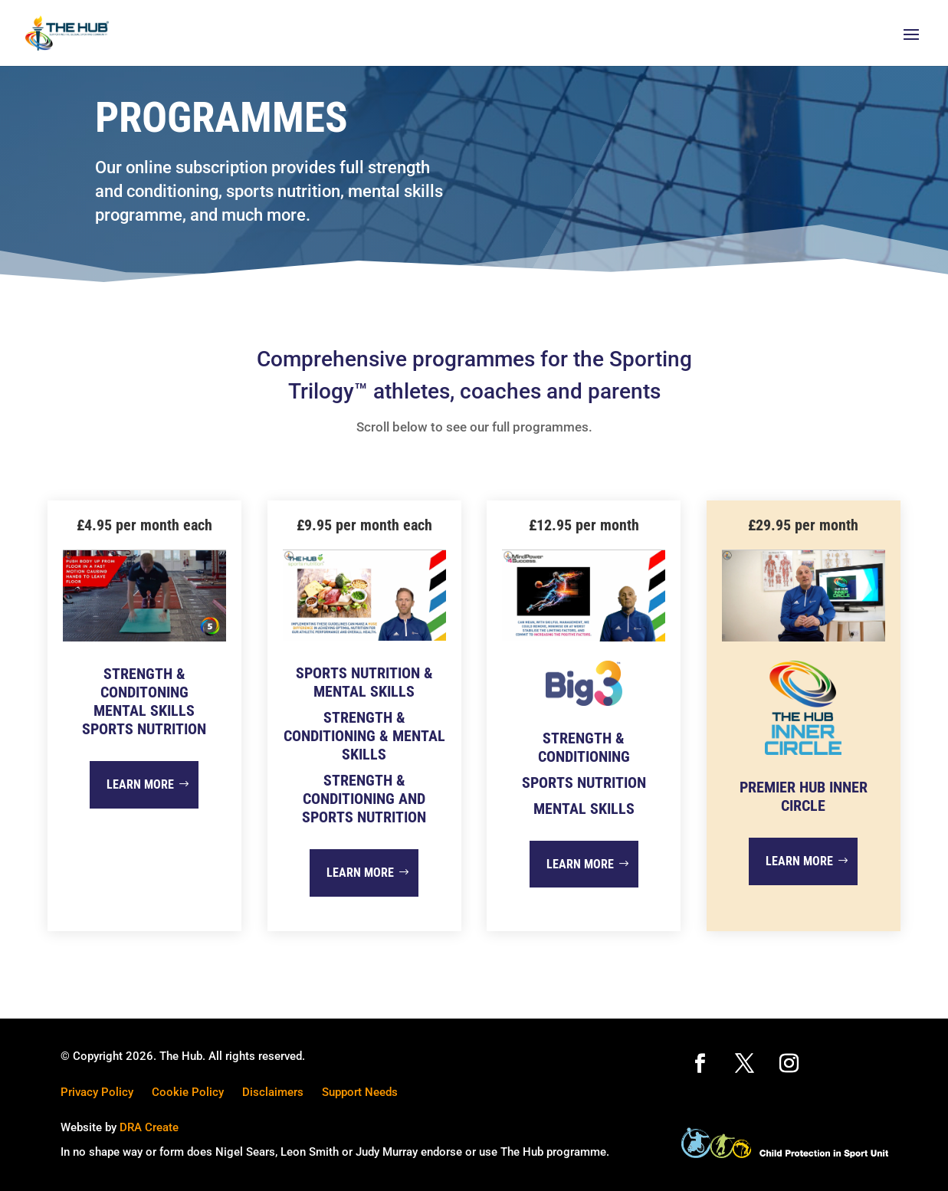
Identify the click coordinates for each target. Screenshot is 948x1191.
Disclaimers (272, 1092)
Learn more (140, 784)
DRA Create (149, 1127)
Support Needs (360, 1092)
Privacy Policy (97, 1092)
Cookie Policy (188, 1092)
